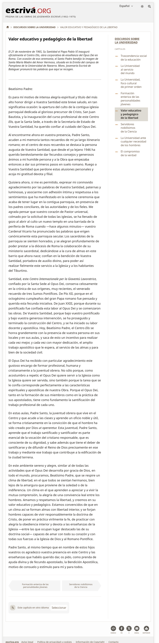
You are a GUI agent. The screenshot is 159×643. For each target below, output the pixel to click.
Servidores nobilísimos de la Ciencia (81, 586)
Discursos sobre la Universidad (127, 40)
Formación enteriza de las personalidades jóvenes (35, 586)
